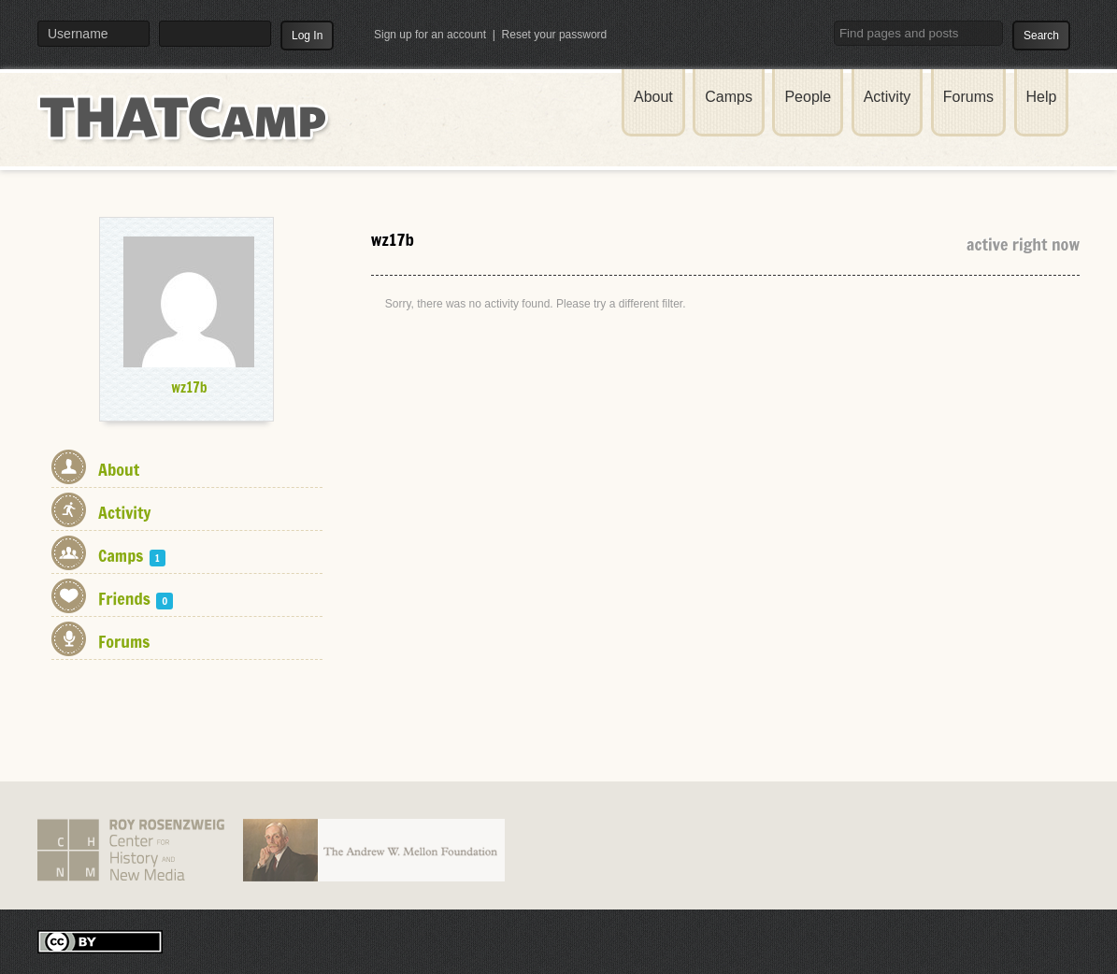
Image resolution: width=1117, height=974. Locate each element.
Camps (728, 97)
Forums (968, 97)
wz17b (189, 387)
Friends (135, 598)
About (653, 97)
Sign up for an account (430, 34)
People (807, 97)
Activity (887, 97)
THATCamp (187, 129)
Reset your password (555, 34)
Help (1041, 97)
